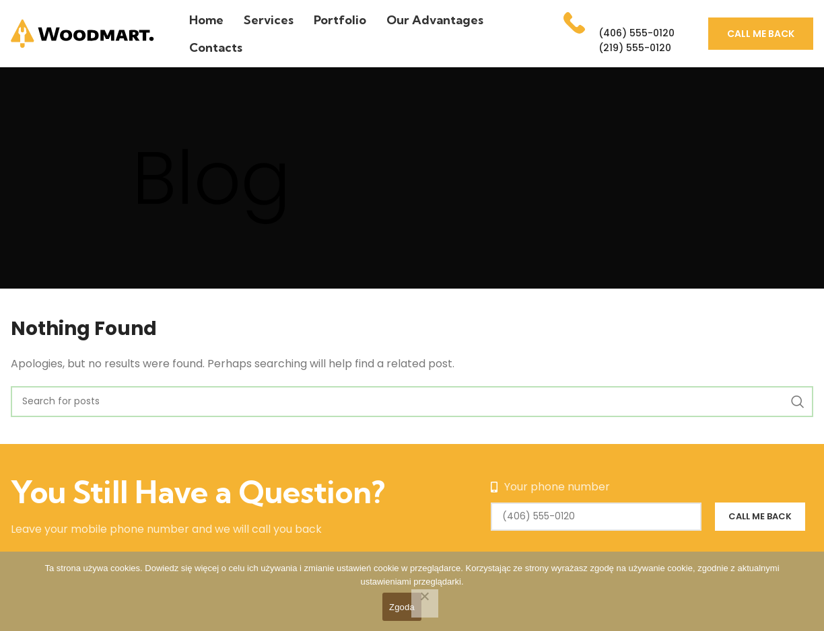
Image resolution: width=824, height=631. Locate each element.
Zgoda (402, 607)
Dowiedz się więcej (182, 568)
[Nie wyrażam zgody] (424, 603)
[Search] (412, 401)
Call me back (760, 33)
